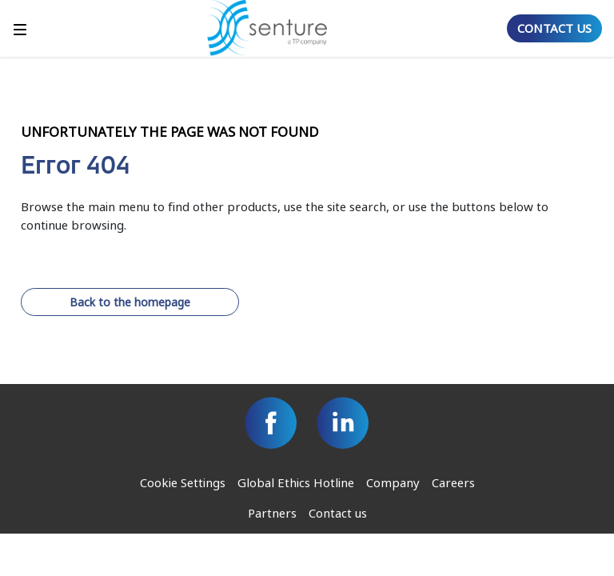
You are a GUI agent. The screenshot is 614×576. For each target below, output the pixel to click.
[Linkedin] (343, 423)
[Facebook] (271, 423)
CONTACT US (554, 28)
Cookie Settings (182, 482)
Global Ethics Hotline (295, 482)
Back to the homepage (130, 302)
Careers (453, 482)
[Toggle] (20, 28)
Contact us (338, 513)
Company (393, 482)
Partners (272, 513)
